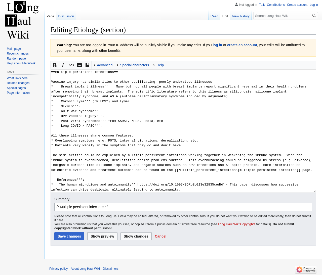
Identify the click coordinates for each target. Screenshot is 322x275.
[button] (55, 65)
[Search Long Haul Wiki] (286, 15)
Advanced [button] (104, 65)
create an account (242, 45)
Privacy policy (58, 268)
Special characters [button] (134, 65)
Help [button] (160, 65)
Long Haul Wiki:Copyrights (236, 224)
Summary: (62, 199)
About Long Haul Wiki (85, 268)
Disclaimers (110, 268)
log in (217, 45)
